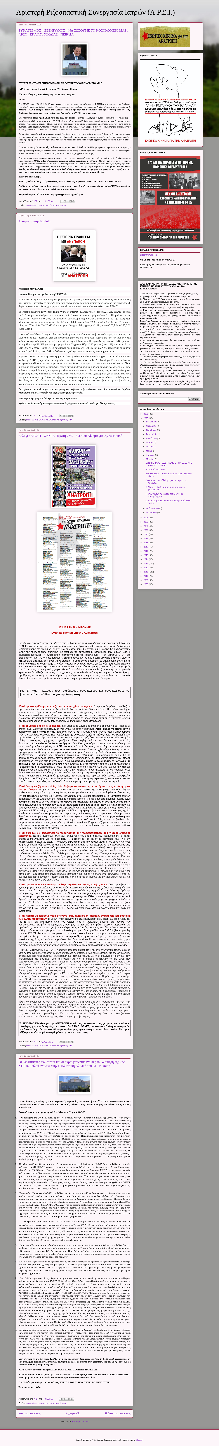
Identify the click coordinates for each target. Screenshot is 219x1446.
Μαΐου (149, 451)
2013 (146, 563)
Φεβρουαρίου (152, 508)
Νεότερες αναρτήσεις (29, 1413)
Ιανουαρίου (151, 512)
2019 (146, 538)
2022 (146, 526)
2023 (146, 522)
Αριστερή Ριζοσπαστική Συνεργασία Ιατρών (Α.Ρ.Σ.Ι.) (95, 12)
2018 (146, 542)
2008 (146, 584)
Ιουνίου (149, 446)
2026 (146, 414)
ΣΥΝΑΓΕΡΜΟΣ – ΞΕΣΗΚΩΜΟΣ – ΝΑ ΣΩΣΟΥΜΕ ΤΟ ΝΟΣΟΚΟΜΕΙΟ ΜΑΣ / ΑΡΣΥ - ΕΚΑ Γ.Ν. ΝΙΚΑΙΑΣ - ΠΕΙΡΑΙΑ (73, 32)
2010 (146, 576)
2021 (146, 530)
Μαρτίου (150, 459)
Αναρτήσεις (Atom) (80, 1421)
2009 (146, 580)
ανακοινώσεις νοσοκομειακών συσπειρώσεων (46, 205)
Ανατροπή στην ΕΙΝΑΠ (35, 221)
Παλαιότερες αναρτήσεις (117, 1413)
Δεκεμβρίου (151, 421)
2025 (146, 418)
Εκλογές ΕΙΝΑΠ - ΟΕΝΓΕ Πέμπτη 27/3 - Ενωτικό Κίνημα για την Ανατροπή (70, 436)
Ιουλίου (149, 442)
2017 (146, 547)
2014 (146, 559)
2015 (146, 555)
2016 (146, 551)
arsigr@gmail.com (148, 255)
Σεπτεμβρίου (152, 434)
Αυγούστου (151, 438)
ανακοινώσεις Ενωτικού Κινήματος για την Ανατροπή (49, 420)
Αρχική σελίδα (72, 1413)
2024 (146, 517)
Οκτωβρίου (151, 430)
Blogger (139, 1440)
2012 (146, 567)
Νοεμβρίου (151, 426)
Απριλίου (150, 455)
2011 (146, 572)
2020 (146, 534)
